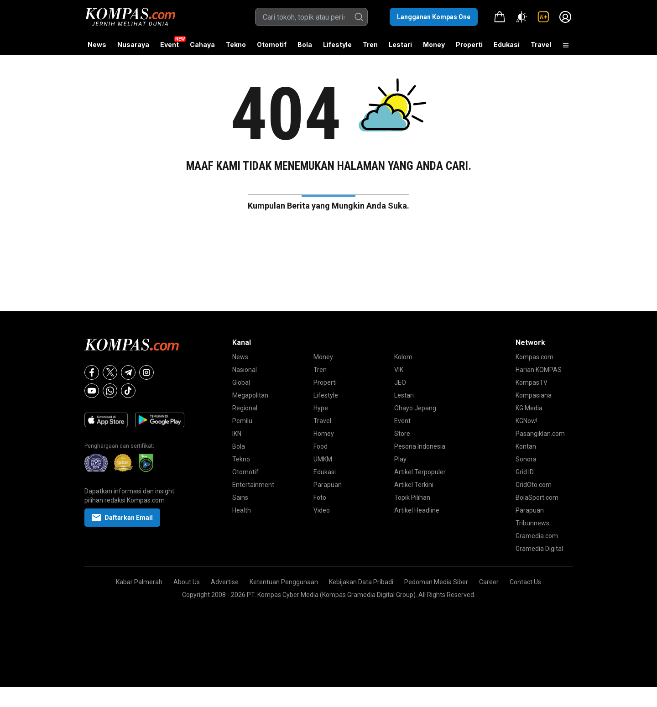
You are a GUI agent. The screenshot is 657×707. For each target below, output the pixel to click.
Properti (469, 44)
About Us (186, 582)
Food (320, 446)
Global (241, 382)
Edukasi (507, 44)
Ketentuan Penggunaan (284, 582)
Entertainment (253, 484)
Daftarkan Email (122, 517)
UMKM (322, 459)
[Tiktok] (128, 390)
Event (169, 44)
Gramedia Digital (539, 548)
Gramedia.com (537, 535)
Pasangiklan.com (540, 433)
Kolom (403, 357)
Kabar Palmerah (139, 582)
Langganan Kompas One (433, 17)
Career (489, 582)
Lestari (400, 48)
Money (434, 44)
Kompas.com (534, 357)
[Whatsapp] (110, 390)
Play (400, 459)
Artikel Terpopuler (420, 472)
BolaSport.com (537, 497)
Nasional (244, 369)
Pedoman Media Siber (436, 582)
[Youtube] (91, 390)
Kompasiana (534, 395)
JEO (400, 382)
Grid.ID (525, 472)
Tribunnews (532, 523)
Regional (244, 408)
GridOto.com (534, 484)
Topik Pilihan (412, 497)
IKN (236, 433)
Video (321, 510)
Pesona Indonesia (419, 446)
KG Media (529, 408)
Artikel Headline (416, 510)
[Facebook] (91, 372)
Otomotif (272, 44)
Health (241, 510)
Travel (541, 44)
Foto (319, 497)
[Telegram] (128, 372)
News (97, 44)
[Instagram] (146, 372)
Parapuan (327, 484)
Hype (320, 408)
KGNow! (526, 420)
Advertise (225, 582)
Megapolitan (250, 395)
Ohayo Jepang (415, 408)
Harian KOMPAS (539, 369)
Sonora (526, 459)
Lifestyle (337, 44)
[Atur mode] (521, 17)
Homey (323, 433)
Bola (304, 44)
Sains (240, 497)
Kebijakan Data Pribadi (361, 582)
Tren (370, 44)
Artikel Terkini (413, 484)
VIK (398, 369)
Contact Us (525, 582)
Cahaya (202, 44)
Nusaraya (133, 44)
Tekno (236, 44)
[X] (110, 372)
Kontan (526, 446)
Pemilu (242, 420)
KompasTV (532, 382)
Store (402, 433)
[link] (543, 17)
